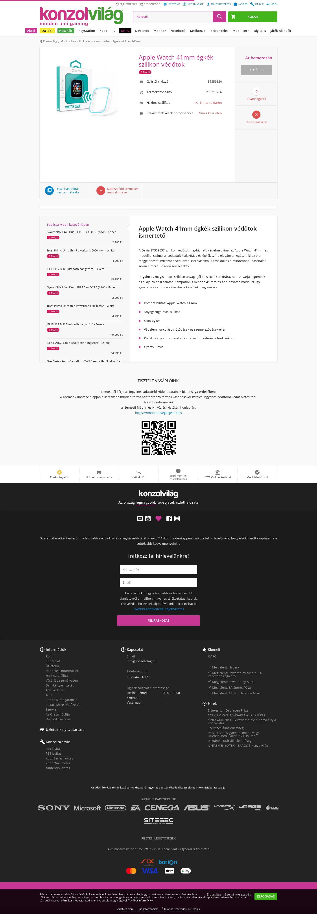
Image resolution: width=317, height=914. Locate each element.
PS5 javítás (53, 748)
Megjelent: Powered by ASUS (231, 681)
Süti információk (148, 909)
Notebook (178, 31)
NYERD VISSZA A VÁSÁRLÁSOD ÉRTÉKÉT (236, 715)
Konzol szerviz (58, 742)
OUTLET (47, 31)
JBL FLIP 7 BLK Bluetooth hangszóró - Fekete (75, 269)
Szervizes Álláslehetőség (226, 728)
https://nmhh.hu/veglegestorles (158, 413)
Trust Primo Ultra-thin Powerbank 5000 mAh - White (80, 250)
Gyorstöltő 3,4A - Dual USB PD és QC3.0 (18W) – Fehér (81, 232)
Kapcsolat (53, 661)
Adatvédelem (55, 690)
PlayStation (86, 31)
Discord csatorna (58, 719)
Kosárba (256, 70)
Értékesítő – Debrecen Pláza (228, 710)
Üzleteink (52, 666)
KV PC (125, 31)
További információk (140, 900)
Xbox (103, 31)
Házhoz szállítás (57, 676)
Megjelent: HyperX (223, 667)
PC (114, 31)
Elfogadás (266, 896)
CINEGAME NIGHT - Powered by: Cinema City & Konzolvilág (242, 721)
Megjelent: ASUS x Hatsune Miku (234, 693)
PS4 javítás (53, 753)
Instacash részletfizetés (63, 705)
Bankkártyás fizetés (60, 685)
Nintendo (142, 31)
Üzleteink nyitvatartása (65, 729)
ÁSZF (49, 695)
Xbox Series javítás (59, 758)
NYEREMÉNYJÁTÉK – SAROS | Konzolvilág (238, 745)
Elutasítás (214, 894)
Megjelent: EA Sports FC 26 (230, 687)
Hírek (212, 703)
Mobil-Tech (241, 31)
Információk (56, 649)
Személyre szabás (238, 894)
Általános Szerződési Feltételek (181, 909)
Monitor (160, 31)
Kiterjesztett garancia (61, 700)
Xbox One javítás (58, 763)
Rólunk (51, 656)
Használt (65, 31)
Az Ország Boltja (58, 714)
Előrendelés (219, 31)
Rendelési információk (62, 671)
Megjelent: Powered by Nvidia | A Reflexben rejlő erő (235, 674)
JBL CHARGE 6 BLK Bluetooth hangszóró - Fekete (78, 343)
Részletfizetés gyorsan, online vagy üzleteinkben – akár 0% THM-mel (233, 734)
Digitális (260, 31)
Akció (31, 31)
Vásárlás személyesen (62, 680)
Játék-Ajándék (280, 31)
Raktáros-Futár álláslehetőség (229, 741)
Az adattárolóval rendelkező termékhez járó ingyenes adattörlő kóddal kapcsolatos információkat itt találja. (158, 787)
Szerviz (51, 709)
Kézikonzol (198, 31)
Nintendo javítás (58, 768)
